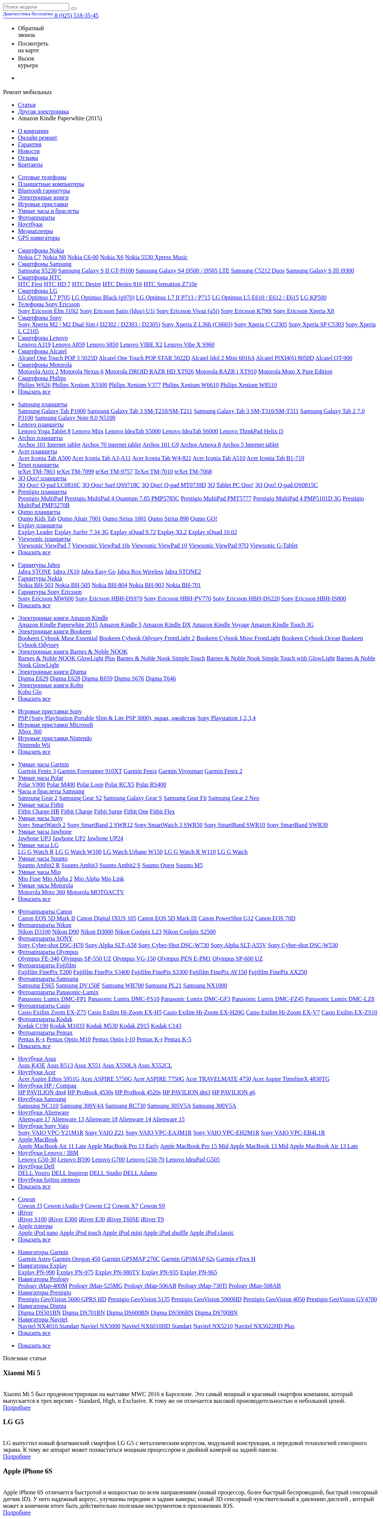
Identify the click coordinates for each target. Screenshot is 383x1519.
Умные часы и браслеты (48, 211)
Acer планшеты (37, 451)
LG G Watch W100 (78, 852)
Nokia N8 (54, 257)
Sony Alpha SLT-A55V (238, 945)
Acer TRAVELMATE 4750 (218, 1079)
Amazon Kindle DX (167, 624)
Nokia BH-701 (183, 585)
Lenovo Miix (88, 431)
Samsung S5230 (37, 270)
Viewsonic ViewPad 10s (101, 545)
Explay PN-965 (198, 1272)
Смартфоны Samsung (44, 264)
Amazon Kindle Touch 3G (282, 624)
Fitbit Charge (77, 811)
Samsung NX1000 (205, 985)
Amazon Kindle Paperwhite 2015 (58, 624)
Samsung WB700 (123, 985)
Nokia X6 (112, 257)
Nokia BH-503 (35, 585)
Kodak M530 (102, 1026)
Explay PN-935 (159, 1272)
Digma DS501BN (39, 1312)
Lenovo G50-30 (37, 1159)
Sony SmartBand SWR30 (297, 825)
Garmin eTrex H (235, 1259)
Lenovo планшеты (41, 424)
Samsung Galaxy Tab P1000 (52, 411)
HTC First (30, 284)
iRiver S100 (32, 1219)
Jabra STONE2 (183, 571)
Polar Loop (90, 784)
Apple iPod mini (122, 1233)
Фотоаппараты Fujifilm (47, 965)
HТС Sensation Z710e (170, 284)
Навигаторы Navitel (43, 1319)
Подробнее (17, 1407)
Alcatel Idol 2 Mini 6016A (223, 358)
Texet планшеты (38, 465)
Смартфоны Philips (42, 378)
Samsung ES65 (36, 985)
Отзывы (28, 158)
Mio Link (112, 878)
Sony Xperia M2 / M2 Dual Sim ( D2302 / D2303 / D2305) (89, 324)
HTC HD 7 (57, 284)
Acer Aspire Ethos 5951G (49, 1079)
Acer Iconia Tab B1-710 (275, 458)
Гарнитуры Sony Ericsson (50, 592)
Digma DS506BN (172, 1312)
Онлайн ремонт (37, 137)
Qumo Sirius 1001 (124, 518)
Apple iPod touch (80, 1233)
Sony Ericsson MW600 (46, 598)
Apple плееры (35, 1226)
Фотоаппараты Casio (44, 1005)
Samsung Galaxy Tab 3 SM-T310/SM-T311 (246, 411)
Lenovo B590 (74, 1159)
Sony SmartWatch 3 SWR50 (168, 825)
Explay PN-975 (75, 1272)
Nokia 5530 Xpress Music (156, 257)
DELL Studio (105, 1173)
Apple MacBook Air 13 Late (323, 1146)
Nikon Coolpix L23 (138, 932)
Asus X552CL (155, 1065)
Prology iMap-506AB (150, 1286)
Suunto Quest (158, 865)
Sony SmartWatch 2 (42, 825)
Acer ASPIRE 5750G (106, 1079)
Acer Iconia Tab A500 (44, 458)
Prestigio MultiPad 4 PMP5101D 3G (297, 498)
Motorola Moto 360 (41, 892)
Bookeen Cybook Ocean (311, 638)
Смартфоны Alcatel (42, 351)
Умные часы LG (38, 845)
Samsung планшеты (42, 404)
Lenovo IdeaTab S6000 (190, 431)
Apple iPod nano (38, 1233)
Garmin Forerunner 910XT (89, 771)
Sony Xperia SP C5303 (316, 324)
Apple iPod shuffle (166, 1233)
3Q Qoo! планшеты (42, 478)
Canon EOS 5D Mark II (46, 918)
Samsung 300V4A (82, 1106)
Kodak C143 (166, 1026)
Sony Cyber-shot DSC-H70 (51, 945)
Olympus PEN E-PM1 (184, 958)
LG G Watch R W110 (190, 852)
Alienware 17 (34, 1119)
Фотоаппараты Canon (45, 911)
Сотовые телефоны (42, 177)
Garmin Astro (34, 1259)
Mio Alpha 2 (57, 878)
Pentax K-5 (177, 1039)
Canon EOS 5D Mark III (167, 918)
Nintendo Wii (34, 745)
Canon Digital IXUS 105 (107, 918)
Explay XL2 (172, 532)
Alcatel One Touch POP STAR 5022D (144, 358)
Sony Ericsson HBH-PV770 (177, 598)
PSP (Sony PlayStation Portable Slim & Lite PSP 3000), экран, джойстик (107, 718)
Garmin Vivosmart (181, 771)
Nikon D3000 (96, 932)
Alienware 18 (101, 1119)
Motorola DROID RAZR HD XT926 (149, 371)
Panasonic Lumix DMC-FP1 (52, 999)
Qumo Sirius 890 (168, 518)
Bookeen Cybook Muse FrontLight (238, 638)
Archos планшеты (40, 438)
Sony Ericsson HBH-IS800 (313, 598)
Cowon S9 (152, 1206)
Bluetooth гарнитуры (44, 190)
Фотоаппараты (36, 217)
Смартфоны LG (38, 291)
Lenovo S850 (102, 344)
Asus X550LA (119, 1065)
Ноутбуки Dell (36, 1166)
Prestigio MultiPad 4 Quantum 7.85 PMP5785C (121, 498)
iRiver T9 (152, 1219)
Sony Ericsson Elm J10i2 (48, 311)
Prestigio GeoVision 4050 (274, 1299)
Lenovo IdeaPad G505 (193, 1159)
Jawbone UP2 (68, 838)
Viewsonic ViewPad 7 (44, 545)
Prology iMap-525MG (96, 1286)
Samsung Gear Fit (185, 798)
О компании (33, 131)
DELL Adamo (140, 1173)
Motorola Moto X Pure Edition (295, 371)
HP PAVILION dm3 (186, 1092)
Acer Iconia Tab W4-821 (162, 458)
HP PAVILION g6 (233, 1092)
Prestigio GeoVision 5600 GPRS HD (62, 1299)
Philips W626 (34, 385)
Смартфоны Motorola (45, 365)
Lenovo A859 (68, 344)
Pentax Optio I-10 (113, 1039)
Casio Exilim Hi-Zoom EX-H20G (203, 1012)
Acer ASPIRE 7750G (158, 1079)
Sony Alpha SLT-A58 (111, 945)
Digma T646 (160, 678)
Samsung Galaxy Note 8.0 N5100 (75, 418)
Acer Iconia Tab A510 (219, 458)
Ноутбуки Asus (37, 1058)
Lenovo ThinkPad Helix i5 (252, 431)
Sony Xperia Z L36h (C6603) (197, 324)
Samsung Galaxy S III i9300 (320, 270)
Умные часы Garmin (43, 764)
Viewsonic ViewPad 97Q (218, 545)
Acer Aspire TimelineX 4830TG (291, 1079)
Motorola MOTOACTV (95, 892)
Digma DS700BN (216, 1312)
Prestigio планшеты (42, 492)
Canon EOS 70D (275, 918)
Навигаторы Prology (43, 1279)
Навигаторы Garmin (43, 1252)
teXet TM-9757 (114, 471)
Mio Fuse (29, 878)
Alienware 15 (168, 1119)
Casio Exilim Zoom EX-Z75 (52, 1012)
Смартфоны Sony (40, 317)
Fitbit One (136, 811)
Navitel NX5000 (100, 1326)
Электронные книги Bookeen (54, 631)
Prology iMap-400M (42, 1286)
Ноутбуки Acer (37, 1072)
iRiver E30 (92, 1219)
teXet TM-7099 (75, 471)
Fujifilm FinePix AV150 (218, 972)
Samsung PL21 (163, 985)
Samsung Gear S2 (80, 798)
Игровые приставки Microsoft (55, 725)
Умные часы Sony (40, 818)
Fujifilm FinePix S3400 (101, 972)
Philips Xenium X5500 (79, 385)
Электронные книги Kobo (50, 685)
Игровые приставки (43, 204)
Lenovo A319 (34, 344)
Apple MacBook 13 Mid (259, 1146)
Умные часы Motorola (45, 885)
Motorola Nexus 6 (81, 371)
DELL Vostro (34, 1173)
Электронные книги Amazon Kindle (63, 618)
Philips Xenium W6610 (190, 385)
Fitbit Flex (162, 811)
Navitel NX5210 (213, 1326)
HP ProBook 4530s (90, 1092)
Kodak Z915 (134, 1026)
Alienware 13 (68, 1119)
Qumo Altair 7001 (79, 518)
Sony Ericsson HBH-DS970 (109, 598)
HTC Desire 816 (122, 284)
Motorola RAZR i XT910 (226, 371)
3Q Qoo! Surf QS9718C (111, 485)
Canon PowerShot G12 (226, 918)
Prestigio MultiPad (40, 498)
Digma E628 (65, 678)
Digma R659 (97, 678)
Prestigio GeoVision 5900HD (206, 1299)
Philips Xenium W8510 (248, 385)
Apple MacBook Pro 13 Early (123, 1146)
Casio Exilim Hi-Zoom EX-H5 (125, 1012)
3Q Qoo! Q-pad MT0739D (174, 485)
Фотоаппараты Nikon (44, 925)
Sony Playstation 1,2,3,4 (226, 718)
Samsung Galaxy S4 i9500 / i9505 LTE (183, 270)
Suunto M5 (189, 865)
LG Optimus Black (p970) (102, 297)
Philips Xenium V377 (135, 385)
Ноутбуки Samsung (42, 1099)
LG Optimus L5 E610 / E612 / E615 (255, 297)
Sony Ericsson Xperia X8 (303, 311)
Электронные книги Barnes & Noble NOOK (73, 651)
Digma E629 (33, 678)
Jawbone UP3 (34, 838)
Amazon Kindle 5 (120, 624)
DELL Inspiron (69, 1173)
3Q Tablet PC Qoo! (231, 485)
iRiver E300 (62, 1219)
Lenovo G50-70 (145, 1159)
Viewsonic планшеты (44, 539)
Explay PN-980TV (117, 1272)
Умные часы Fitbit (41, 805)
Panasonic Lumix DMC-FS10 (123, 999)
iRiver (25, 1212)
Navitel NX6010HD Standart (157, 1326)
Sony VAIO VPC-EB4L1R (293, 1132)
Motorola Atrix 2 (38, 371)
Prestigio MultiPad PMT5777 (216, 498)
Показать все (34, 391)
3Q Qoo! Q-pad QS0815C (286, 485)
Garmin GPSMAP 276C (131, 1259)
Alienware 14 (135, 1119)
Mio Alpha (87, 878)
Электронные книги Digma (52, 672)
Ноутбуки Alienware (43, 1112)
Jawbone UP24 (105, 838)
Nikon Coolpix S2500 (189, 932)
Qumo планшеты (39, 512)
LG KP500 (313, 297)
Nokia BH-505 (73, 585)
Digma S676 (129, 678)
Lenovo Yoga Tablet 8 (44, 431)
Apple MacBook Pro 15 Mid (194, 1146)
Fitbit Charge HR (38, 811)
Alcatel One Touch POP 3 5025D (58, 358)
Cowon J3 (30, 1206)
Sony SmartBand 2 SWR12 (100, 825)
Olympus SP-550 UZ (86, 958)
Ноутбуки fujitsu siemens (49, 1180)
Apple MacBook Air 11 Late (52, 1146)
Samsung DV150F (78, 985)
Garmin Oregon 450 (76, 1259)
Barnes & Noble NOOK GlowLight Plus (66, 658)
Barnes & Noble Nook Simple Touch (161, 658)
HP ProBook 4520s (138, 1092)
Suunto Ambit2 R (39, 865)
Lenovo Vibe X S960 (189, 344)
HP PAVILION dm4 (42, 1092)
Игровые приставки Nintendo (55, 738)
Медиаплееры (35, 231)
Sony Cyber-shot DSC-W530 (303, 945)
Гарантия (30, 144)
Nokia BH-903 (146, 585)
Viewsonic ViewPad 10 (159, 545)
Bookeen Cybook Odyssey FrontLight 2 (147, 638)
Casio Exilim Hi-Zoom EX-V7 (283, 1012)
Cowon (26, 1199)
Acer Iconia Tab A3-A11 (101, 458)
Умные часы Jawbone (44, 831)
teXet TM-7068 (193, 471)
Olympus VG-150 (134, 958)
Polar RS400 (151, 784)
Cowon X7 (125, 1206)
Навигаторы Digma (42, 1306)
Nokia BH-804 (109, 585)
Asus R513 (59, 1065)
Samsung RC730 (125, 1106)
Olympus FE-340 (38, 958)
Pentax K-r (150, 1039)
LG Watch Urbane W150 (133, 852)
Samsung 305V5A (169, 1106)
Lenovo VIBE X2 (141, 344)
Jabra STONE (34, 571)
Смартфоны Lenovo (43, 338)
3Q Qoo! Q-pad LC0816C (49, 485)
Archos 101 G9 (160, 444)
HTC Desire (86, 284)
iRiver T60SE (122, 1219)
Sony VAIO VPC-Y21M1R (50, 1132)
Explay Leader (35, 532)
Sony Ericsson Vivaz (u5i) (187, 311)
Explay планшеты (40, 525)
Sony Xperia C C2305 (260, 324)
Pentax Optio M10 (68, 1039)
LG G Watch (232, 852)
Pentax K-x (31, 1039)
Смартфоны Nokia (41, 250)
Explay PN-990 (36, 1272)
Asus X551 (87, 1065)
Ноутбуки (30, 224)
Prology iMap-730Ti (202, 1286)
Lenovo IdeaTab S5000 (133, 431)
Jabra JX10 (66, 571)
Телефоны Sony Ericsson (49, 304)
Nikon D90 (65, 932)
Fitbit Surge (108, 811)
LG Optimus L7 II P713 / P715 (173, 297)
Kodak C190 (33, 1026)
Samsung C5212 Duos (258, 270)
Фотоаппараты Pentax (45, 1032)
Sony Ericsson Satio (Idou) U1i (117, 311)
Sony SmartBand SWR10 (234, 825)
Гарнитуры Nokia (40, 578)
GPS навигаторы (39, 238)
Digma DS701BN (83, 1312)
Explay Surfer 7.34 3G (82, 532)
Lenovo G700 (108, 1159)
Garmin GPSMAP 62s (188, 1259)
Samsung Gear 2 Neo (233, 798)
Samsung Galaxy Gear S (132, 798)
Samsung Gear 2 (38, 798)
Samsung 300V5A (214, 1106)
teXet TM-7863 (36, 471)
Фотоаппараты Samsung (48, 979)
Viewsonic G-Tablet (274, 545)
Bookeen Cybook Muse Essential (58, 638)
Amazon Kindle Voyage (220, 624)
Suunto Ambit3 (79, 865)
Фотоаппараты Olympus (48, 952)
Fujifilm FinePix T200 (45, 972)
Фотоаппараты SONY (45, 938)
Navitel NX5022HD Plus (265, 1326)
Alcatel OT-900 (333, 358)
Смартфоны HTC (39, 277)
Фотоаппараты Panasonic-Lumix (58, 992)
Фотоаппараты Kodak (45, 1019)
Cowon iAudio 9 (63, 1206)
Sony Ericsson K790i (246, 311)
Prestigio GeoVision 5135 (138, 1299)
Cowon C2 (98, 1206)
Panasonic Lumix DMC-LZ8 (339, 999)
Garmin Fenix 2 (223, 771)
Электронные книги (43, 197)
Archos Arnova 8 (200, 444)
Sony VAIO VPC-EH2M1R (226, 1132)
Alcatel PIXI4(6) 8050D (285, 358)
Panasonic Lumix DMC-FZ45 (268, 999)
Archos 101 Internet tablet (49, 444)
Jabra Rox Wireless (140, 571)
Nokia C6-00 (82, 257)
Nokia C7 (29, 257)
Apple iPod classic (211, 1233)
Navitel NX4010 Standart (48, 1326)
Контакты (30, 164)
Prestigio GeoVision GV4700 (341, 1299)
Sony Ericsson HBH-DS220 (246, 598)
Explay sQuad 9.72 (133, 532)
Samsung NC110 (38, 1106)
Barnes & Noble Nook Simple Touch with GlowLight (270, 658)
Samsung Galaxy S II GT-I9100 (96, 270)
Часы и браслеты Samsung (51, 791)
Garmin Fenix (140, 771)
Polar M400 (61, 784)
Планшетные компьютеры (51, 184)
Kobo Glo (30, 692)
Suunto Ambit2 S (119, 865)
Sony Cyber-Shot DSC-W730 (173, 945)
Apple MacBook (38, 1139)
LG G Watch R (36, 852)
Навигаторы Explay (42, 1265)
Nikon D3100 (34, 932)
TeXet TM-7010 (153, 471)
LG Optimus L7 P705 (44, 297)
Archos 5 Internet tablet (250, 444)
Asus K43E (31, 1065)
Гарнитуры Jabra (39, 565)
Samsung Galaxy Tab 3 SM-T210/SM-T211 (139, 411)
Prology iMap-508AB (255, 1286)
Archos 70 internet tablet (111, 444)
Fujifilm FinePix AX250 (277, 972)
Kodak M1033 (67, 1026)
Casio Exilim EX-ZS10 (349, 1012)
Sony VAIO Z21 (104, 1132)
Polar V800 (31, 784)
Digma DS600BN (127, 1312)
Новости (29, 151)
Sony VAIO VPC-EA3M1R (158, 1132)
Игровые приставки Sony (50, 711)
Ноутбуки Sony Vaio (43, 1126)
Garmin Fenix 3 (37, 771)
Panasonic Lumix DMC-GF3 (195, 999)
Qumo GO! (203, 518)
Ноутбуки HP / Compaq (47, 1085)
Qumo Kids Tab (37, 518)
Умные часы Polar (40, 778)
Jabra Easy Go (98, 571)
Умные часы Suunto (43, 858)
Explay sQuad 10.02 (212, 532)
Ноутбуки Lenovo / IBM (48, 1153)
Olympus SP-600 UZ (237, 958)
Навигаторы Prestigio (44, 1292)
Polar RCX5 (120, 784)
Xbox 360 (30, 731)
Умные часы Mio (39, 872)
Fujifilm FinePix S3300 (159, 972)
